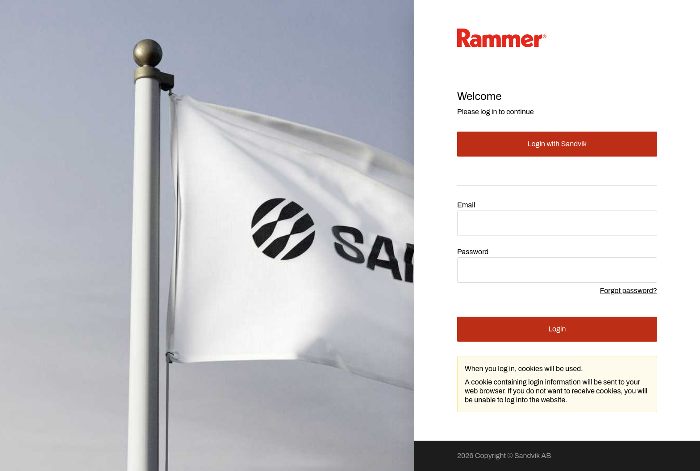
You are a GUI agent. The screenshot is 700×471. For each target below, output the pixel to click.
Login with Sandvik (557, 144)
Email (466, 205)
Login (557, 329)
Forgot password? (628, 290)
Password (472, 252)
